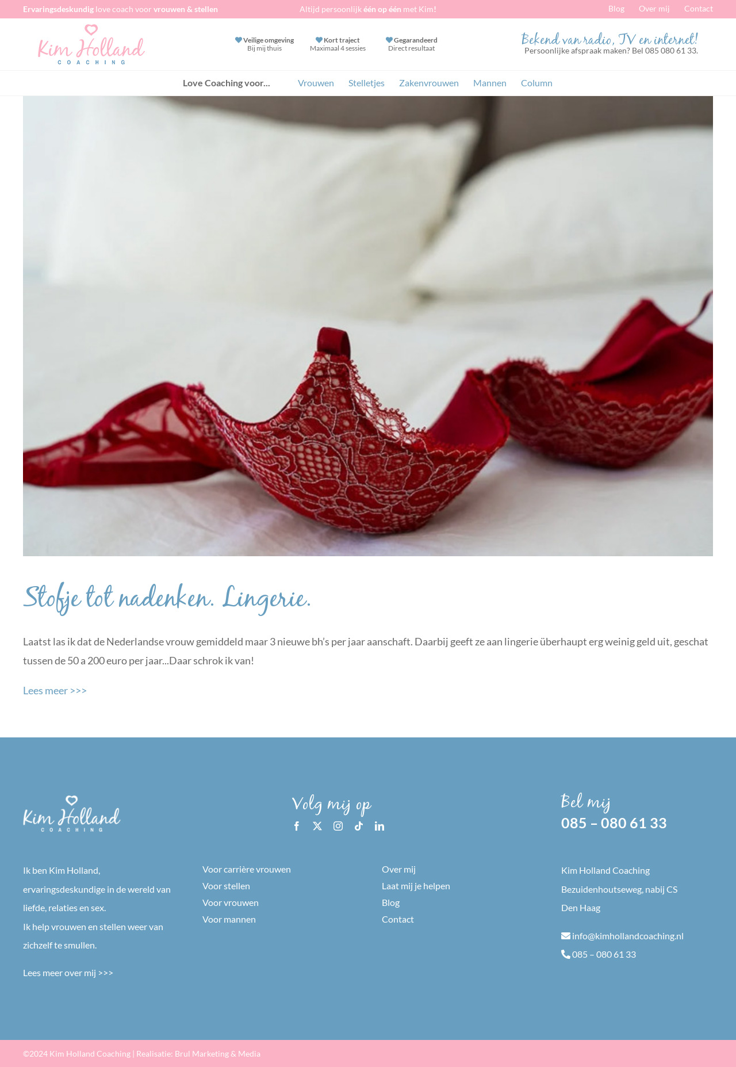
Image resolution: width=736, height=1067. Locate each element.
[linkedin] (379, 826)
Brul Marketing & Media (217, 1053)
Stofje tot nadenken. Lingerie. (167, 601)
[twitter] (317, 826)
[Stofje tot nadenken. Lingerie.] (368, 326)
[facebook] (296, 826)
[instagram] (338, 826)
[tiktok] (358, 826)
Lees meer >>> (55, 690)
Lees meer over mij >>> (68, 972)
